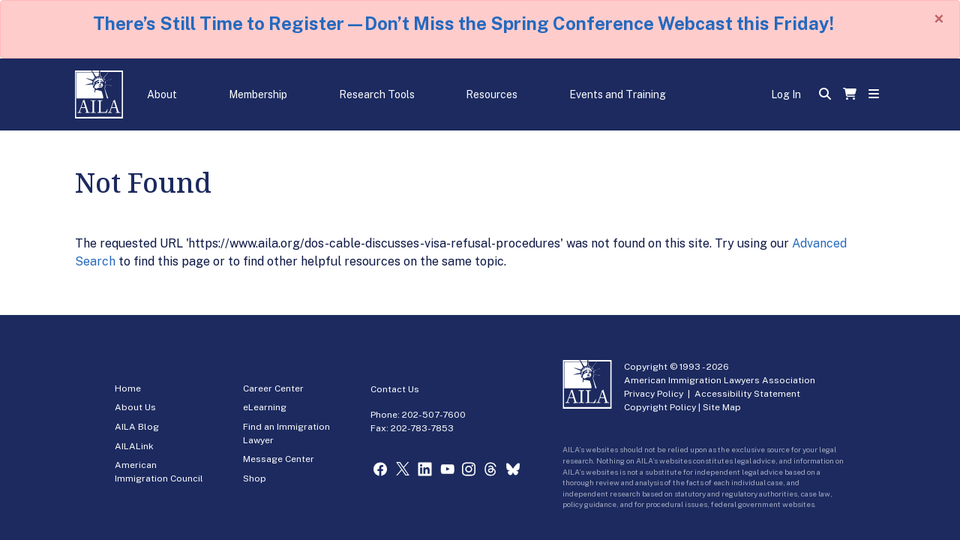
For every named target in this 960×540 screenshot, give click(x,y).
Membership (258, 94)
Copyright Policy (660, 407)
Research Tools (377, 94)
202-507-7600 (434, 415)
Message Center (278, 459)
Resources (492, 94)
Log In (786, 94)
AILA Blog (137, 427)
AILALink (134, 446)
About (162, 94)
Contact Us (394, 389)
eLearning (264, 407)
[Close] (939, 19)
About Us (135, 407)
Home (128, 388)
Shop (254, 478)
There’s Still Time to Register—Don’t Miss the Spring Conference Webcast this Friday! (463, 23)
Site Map (722, 407)
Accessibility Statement (747, 393)
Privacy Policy (653, 393)
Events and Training (617, 94)
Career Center (273, 388)
